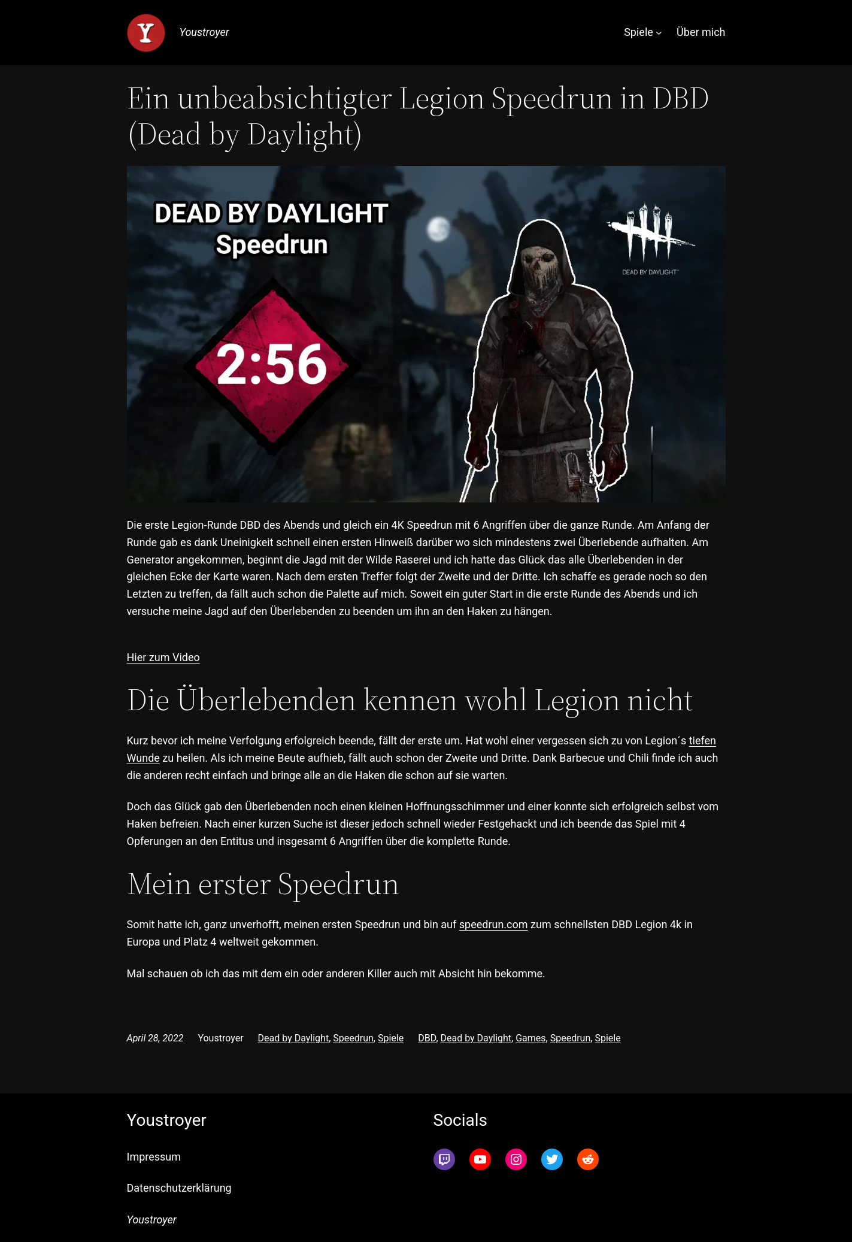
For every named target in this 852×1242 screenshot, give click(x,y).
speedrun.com (493, 924)
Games (530, 1038)
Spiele (391, 1038)
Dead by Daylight (293, 1038)
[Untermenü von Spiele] (659, 32)
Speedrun (353, 1038)
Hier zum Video (163, 657)
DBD (427, 1038)
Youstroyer (204, 32)
